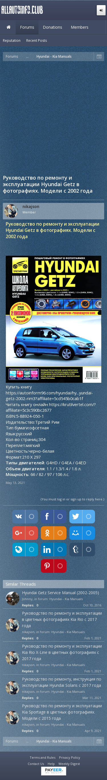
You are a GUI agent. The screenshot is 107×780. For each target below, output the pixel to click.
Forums (27, 27)
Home (8, 27)
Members (79, 27)
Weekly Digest (69, 764)
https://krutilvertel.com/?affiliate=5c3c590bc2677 (51, 407)
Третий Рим (47, 422)
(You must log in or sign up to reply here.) (72, 499)
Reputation (12, 40)
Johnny (27, 599)
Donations (52, 27)
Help (51, 764)
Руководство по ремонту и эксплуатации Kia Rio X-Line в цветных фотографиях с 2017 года (62, 652)
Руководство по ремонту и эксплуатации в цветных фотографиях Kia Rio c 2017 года (62, 619)
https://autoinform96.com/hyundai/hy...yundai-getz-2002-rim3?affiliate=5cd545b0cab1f (49, 396)
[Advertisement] (53, 117)
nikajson (31, 206)
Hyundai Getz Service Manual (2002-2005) (60, 592)
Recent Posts (36, 40)
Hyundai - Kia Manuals (66, 599)
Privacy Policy (69, 757)
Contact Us (36, 764)
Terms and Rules (42, 757)
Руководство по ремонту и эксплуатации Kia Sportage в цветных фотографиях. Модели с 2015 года (62, 712)
